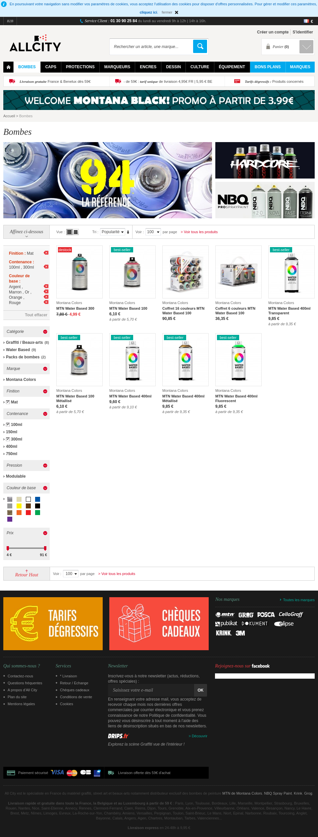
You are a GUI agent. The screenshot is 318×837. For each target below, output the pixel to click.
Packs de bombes (22, 357)
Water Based (18, 350)
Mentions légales (21, 704)
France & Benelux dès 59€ (55, 81)
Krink (298, 793)
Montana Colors (21, 380)
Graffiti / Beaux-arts (24, 342)
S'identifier (302, 32)
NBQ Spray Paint (278, 793)
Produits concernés (274, 81)
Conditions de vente (76, 697)
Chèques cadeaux (74, 690)
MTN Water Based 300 (75, 308)
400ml (11, 446)
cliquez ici (148, 12)
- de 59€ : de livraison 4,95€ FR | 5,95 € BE (168, 81)
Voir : (139, 232)
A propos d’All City (22, 690)
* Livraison (68, 676)
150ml (11, 432)
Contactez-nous (20, 676)
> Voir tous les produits (199, 232)
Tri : (95, 232)
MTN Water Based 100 (128, 308)
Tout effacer (36, 315)
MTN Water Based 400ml (130, 396)
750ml (11, 454)
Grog (308, 793)
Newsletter (118, 666)
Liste (76, 232)
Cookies (66, 704)
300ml (16, 439)
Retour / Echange (74, 683)
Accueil (9, 116)
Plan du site (17, 697)
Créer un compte (273, 32)
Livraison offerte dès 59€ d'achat (144, 773)
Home (8, 67)
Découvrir (199, 736)
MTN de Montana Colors (242, 793)
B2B (10, 21)
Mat (14, 402)
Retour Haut (26, 574)
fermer (167, 12)
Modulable (16, 476)
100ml (16, 425)
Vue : (60, 232)
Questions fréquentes (25, 683)
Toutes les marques (299, 600)
